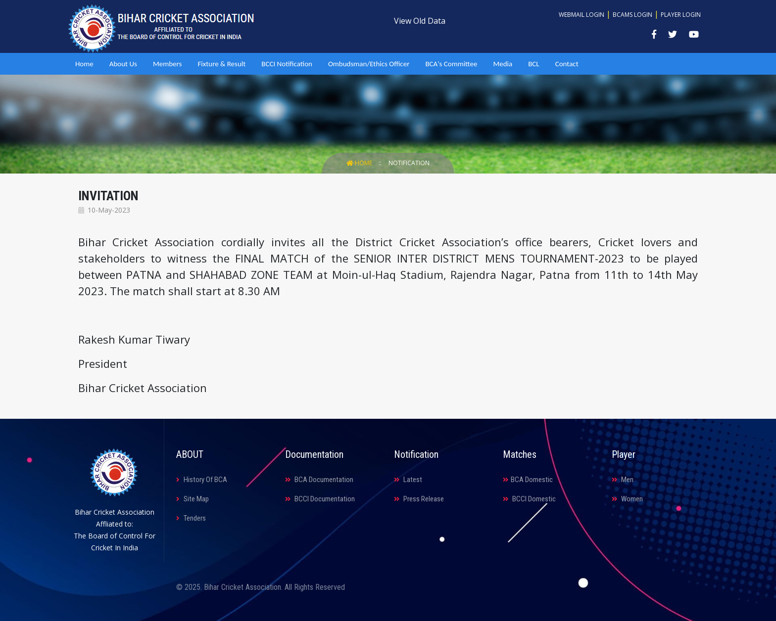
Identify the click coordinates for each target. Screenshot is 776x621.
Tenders (191, 518)
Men (622, 479)
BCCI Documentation (320, 498)
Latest (408, 479)
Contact (567, 63)
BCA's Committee (451, 63)
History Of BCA (201, 479)
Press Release (419, 498)
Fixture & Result (221, 63)
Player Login (681, 14)
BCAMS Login (632, 14)
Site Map (192, 498)
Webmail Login (581, 14)
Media (502, 63)
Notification (409, 163)
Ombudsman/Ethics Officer (368, 63)
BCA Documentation (319, 479)
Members (167, 63)
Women (627, 498)
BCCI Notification (286, 63)
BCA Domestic (528, 479)
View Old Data (419, 20)
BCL (533, 63)
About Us (123, 63)
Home (84, 63)
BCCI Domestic (529, 498)
